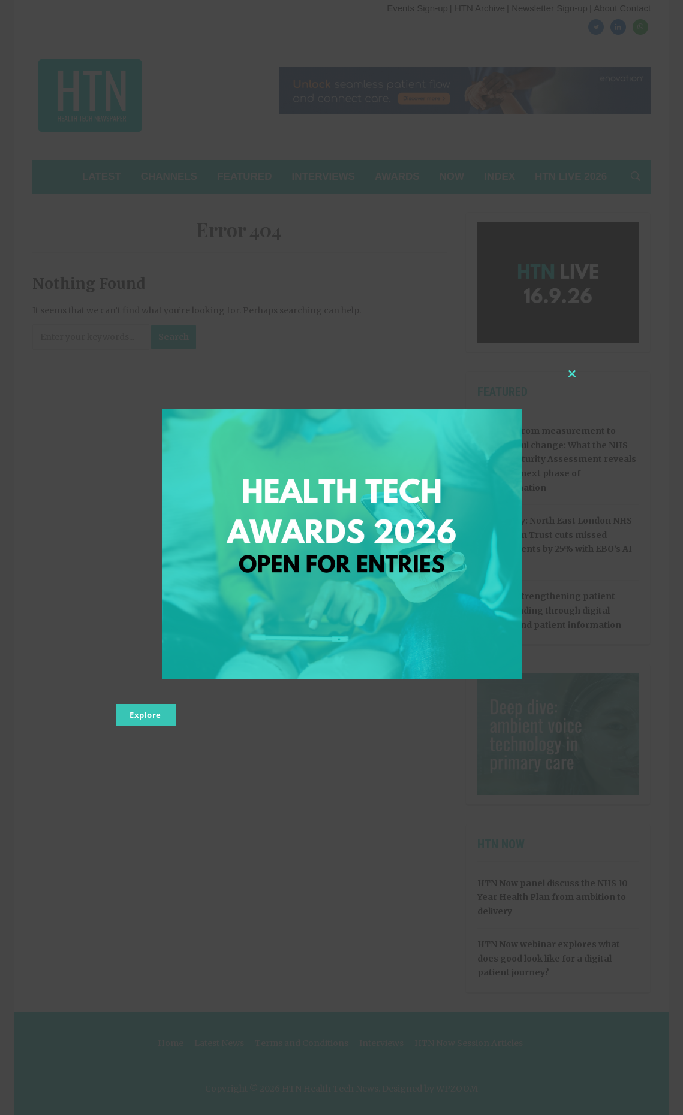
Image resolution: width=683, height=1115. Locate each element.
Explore (145, 714)
